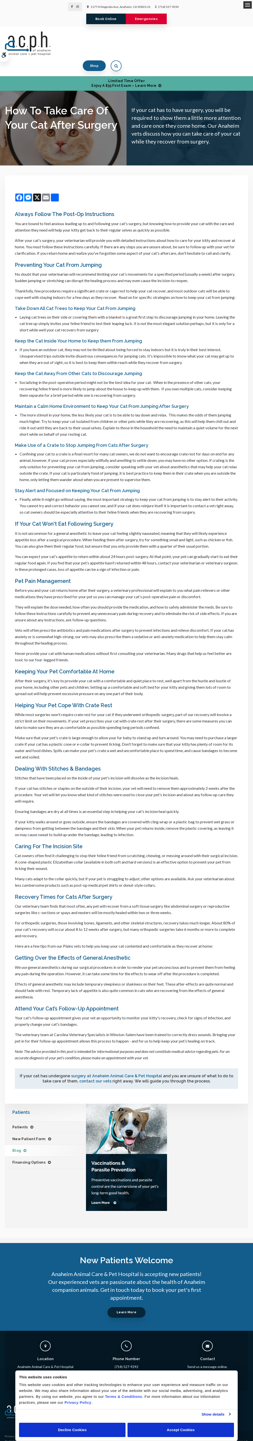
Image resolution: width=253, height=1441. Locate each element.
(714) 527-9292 (168, 7)
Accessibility (13, 1430)
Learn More (126, 1296)
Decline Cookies (72, 1430)
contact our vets (95, 1065)
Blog (16, 1135)
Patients (20, 1111)
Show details (213, 1414)
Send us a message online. (207, 1351)
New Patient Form (29, 1123)
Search (9, 1435)
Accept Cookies (181, 1430)
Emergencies (148, 19)
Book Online (104, 19)
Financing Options (28, 1147)
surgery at (116, 1060)
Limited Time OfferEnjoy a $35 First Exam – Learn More (123, 67)
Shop (220, 43)
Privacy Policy (14, 1420)
